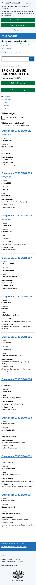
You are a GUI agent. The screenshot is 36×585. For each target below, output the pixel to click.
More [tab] (5, 108)
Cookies (10, 559)
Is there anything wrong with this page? (13, 547)
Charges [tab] (6, 105)
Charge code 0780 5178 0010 (16, 130)
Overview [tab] (7, 96)
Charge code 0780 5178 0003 (16, 417)
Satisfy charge (6, 134)
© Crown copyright (18, 580)
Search (31, 59)
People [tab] (6, 102)
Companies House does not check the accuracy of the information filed (16, 44)
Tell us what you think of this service (12, 543)
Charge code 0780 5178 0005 (16, 336)
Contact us (17, 559)
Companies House (11, 565)
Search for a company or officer (11, 53)
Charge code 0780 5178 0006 (16, 296)
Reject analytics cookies (18, 25)
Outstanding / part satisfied (12, 117)
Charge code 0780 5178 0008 (16, 215)
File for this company (18, 90)
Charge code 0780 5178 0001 (16, 494)
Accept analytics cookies (18, 20)
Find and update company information (14, 41)
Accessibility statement (8, 561)
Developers (20, 561)
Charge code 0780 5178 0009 (16, 173)
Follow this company (18, 83)
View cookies (18, 30)
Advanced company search (10, 66)
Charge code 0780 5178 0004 (16, 379)
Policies (3, 559)
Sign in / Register (6, 48)
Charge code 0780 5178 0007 (16, 258)
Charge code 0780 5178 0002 (16, 456)
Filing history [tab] (8, 99)
